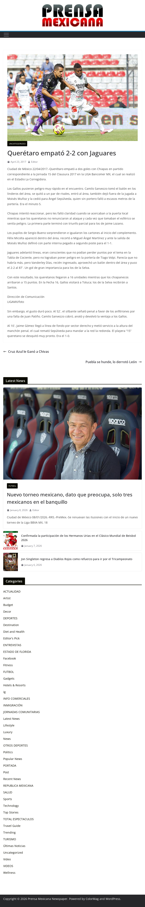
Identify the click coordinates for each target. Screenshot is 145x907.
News (7, 739)
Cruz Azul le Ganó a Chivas (26, 351)
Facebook (9, 658)
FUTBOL (12, 485)
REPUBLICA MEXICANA (18, 786)
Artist (7, 598)
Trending (9, 832)
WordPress (113, 899)
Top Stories (10, 812)
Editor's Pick (11, 638)
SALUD (7, 792)
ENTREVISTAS (12, 645)
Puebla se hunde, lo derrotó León (113, 362)
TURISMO (9, 839)
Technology (11, 806)
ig (4, 692)
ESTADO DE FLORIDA (17, 652)
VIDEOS (8, 866)
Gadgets (8, 678)
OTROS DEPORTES (15, 745)
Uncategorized (17, 143)
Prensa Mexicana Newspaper (47, 899)
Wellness (9, 873)
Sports (7, 799)
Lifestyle (8, 725)
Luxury (7, 732)
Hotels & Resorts (14, 685)
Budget (8, 605)
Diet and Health (14, 632)
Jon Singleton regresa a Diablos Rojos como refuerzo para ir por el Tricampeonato (76, 559)
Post (6, 772)
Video (7, 859)
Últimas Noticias (14, 846)
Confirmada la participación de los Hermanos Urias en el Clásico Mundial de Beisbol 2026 (78, 538)
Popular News (12, 759)
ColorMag (92, 899)
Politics (8, 752)
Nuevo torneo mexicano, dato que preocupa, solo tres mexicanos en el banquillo (69, 498)
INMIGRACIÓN (13, 705)
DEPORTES (10, 618)
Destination (11, 625)
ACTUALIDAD (12, 591)
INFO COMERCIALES (16, 698)
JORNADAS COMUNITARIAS (21, 712)
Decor (7, 611)
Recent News (12, 779)
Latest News (11, 719)
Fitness (8, 665)
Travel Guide (12, 826)
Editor (34, 162)
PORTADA (9, 765)
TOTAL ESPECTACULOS (18, 819)
